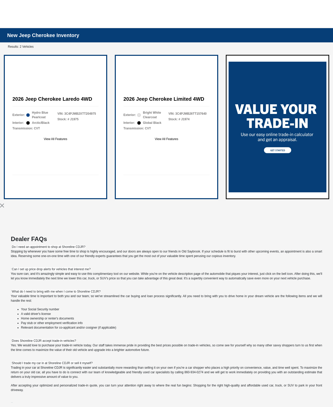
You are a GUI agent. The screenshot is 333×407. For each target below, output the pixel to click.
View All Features (55, 139)
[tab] (48, 247)
